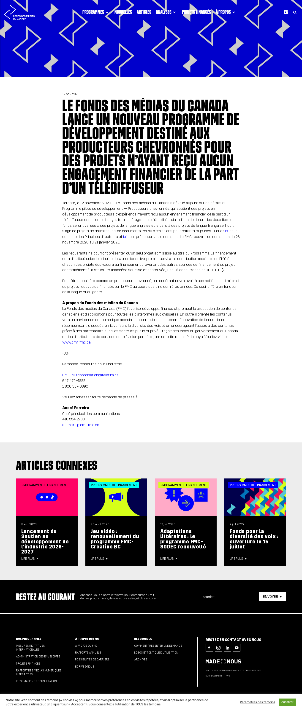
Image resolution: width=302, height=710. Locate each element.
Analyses (166, 12)
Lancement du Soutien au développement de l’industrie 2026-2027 (45, 541)
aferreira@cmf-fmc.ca (80, 424)
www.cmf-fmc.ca (76, 342)
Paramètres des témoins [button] (257, 702)
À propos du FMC (87, 638)
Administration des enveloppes (38, 656)
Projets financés (196, 12)
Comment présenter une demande (158, 645)
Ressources (143, 638)
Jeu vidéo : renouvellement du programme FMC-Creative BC (115, 539)
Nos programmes (28, 638)
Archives (140, 659)
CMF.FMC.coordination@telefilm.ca (90, 375)
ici (227, 231)
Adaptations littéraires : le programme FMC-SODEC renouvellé (183, 539)
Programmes (96, 12)
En (286, 12)
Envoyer (270, 596)
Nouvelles (123, 12)
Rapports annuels (88, 652)
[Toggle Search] (295, 12)
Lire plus (28, 558)
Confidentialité (214, 676)
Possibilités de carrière (92, 659)
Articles (144, 12)
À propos (226, 12)
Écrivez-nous (84, 666)
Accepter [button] (287, 702)
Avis (228, 676)
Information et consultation (36, 681)
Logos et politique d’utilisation (156, 652)
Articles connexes (57, 465)
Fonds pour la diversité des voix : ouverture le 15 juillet (254, 539)
